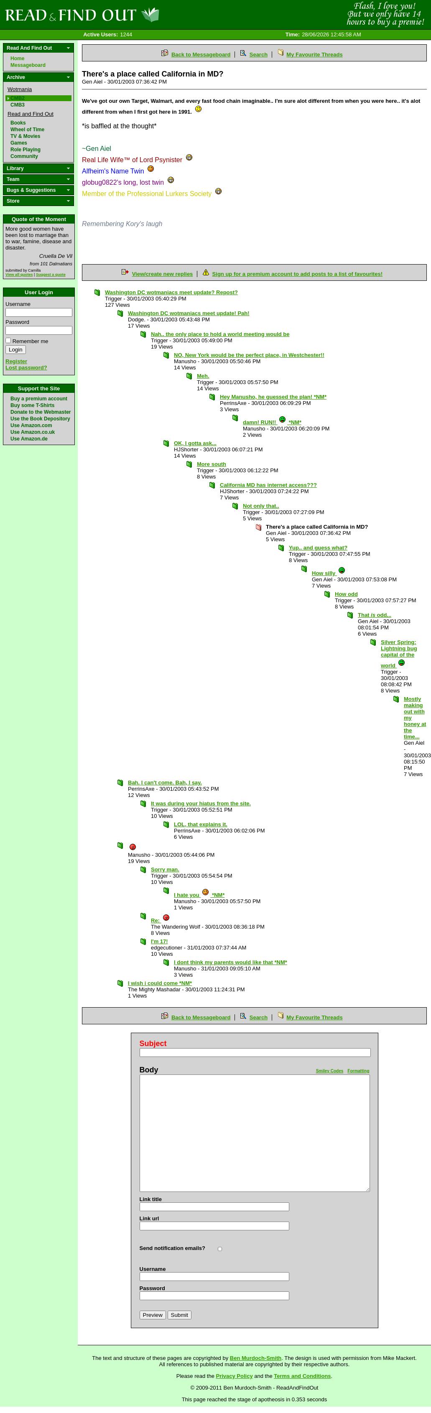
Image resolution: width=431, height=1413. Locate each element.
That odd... (374, 615)
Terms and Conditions (302, 1376)
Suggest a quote (51, 274)
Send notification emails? (172, 1248)
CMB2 (17, 98)
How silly (329, 573)
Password (17, 322)
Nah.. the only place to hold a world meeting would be (220, 334)
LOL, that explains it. (200, 824)
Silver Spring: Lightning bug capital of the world (399, 654)
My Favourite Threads (314, 54)
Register (16, 361)
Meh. (203, 376)
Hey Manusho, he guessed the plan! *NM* (273, 397)
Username (18, 304)
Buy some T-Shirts (32, 405)
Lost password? (26, 367)
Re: (160, 920)
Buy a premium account (38, 399)
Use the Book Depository (40, 419)
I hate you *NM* (199, 895)
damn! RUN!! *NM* (272, 422)
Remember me (30, 341)
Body (149, 1070)
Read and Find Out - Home (125, 14)
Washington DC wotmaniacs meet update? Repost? (171, 292)
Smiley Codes (330, 1071)
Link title (151, 1199)
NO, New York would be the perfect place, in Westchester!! (249, 355)
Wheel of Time (27, 129)
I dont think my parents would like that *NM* (230, 962)
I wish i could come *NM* (160, 983)
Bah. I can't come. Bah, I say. (165, 782)
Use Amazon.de (29, 439)
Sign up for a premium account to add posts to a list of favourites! (297, 274)
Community (24, 156)
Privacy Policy (234, 1376)
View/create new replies (162, 274)
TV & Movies (25, 136)
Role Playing (25, 150)
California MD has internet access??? (268, 485)
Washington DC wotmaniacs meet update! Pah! (189, 313)
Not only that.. (261, 506)
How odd (346, 594)
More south (211, 464)
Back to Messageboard (201, 54)
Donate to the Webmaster (40, 412)
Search (259, 54)
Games (18, 143)
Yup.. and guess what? (318, 548)
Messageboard (28, 65)
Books (18, 123)
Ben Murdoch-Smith (256, 1358)
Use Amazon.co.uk (32, 432)
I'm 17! (159, 941)
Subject (153, 1043)
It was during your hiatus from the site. (201, 803)
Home (17, 58)
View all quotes (19, 274)
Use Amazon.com (31, 425)
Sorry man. (165, 869)
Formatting (358, 1071)
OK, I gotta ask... (195, 443)
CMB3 (17, 105)
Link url (149, 1218)
